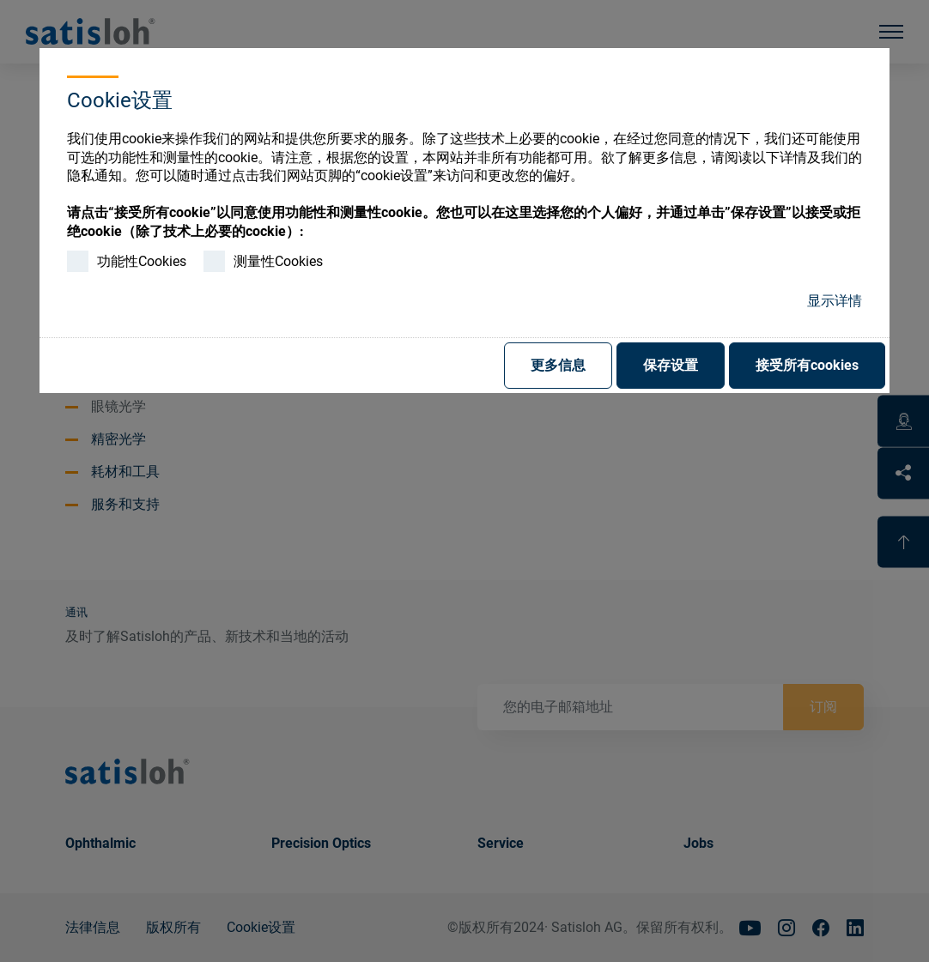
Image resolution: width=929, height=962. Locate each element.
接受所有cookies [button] (807, 365)
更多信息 (558, 365)
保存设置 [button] (670, 365)
